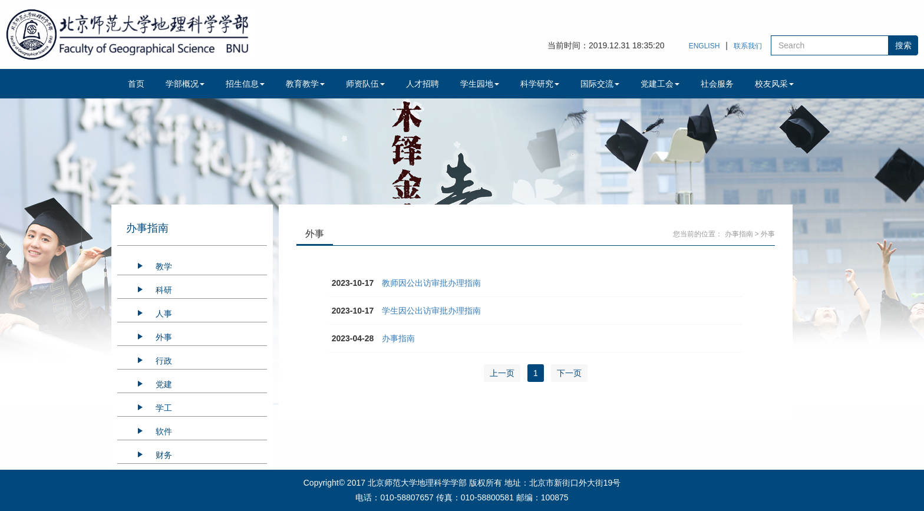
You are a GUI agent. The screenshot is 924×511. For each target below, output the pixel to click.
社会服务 (717, 83)
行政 (164, 360)
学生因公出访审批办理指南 (431, 310)
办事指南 (739, 234)
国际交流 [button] (599, 83)
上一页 (502, 373)
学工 (164, 408)
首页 (136, 83)
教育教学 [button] (305, 83)
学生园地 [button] (479, 83)
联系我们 (748, 46)
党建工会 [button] (660, 83)
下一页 (569, 373)
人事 (164, 313)
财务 (164, 455)
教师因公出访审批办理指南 (431, 283)
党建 (164, 384)
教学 (164, 266)
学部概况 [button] (185, 83)
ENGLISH (704, 46)
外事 (164, 337)
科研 (164, 290)
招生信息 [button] (245, 83)
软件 (164, 431)
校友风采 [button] (774, 83)
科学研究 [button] (539, 83)
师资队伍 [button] (365, 83)
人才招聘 (422, 83)
